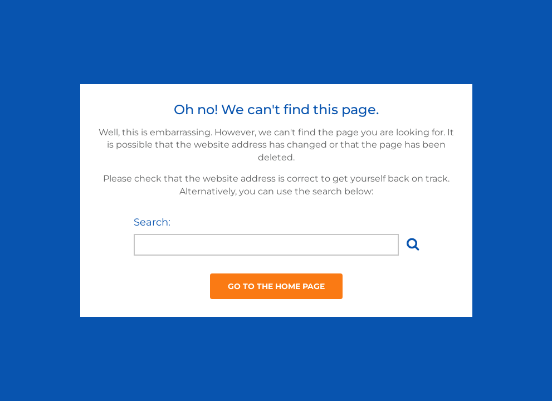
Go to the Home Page (276, 286)
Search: (152, 222)
